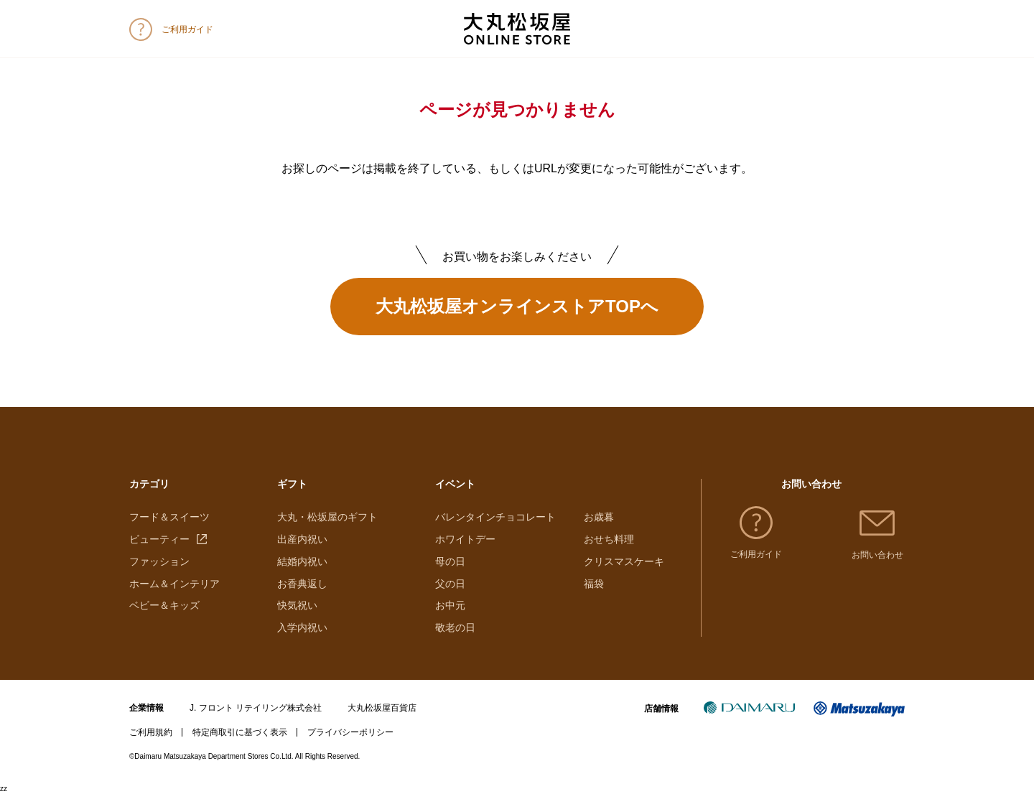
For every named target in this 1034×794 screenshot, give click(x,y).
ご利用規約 (150, 732)
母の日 (450, 561)
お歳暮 (599, 517)
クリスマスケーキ (624, 561)
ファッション (159, 561)
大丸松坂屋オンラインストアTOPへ (517, 306)
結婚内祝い (302, 561)
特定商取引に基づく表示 (239, 732)
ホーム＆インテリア (174, 583)
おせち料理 (609, 539)
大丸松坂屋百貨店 (382, 708)
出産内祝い (302, 539)
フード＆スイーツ (169, 517)
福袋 (594, 583)
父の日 (450, 583)
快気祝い (297, 605)
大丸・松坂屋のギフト (327, 517)
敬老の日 (455, 627)
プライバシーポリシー (350, 732)
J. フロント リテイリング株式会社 (256, 708)
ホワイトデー (465, 539)
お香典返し (302, 583)
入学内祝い (302, 627)
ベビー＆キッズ (164, 605)
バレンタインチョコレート (495, 517)
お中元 (450, 605)
